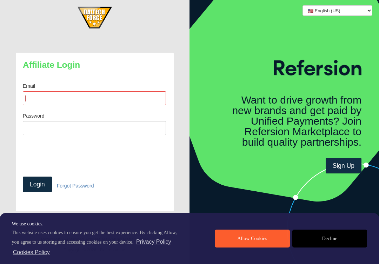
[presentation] (76, 156)
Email (29, 86)
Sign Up (343, 165)
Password (33, 116)
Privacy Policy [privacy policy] (153, 242)
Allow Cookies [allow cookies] (252, 238)
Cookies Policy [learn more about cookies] (31, 252)
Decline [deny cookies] (330, 238)
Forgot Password (75, 186)
